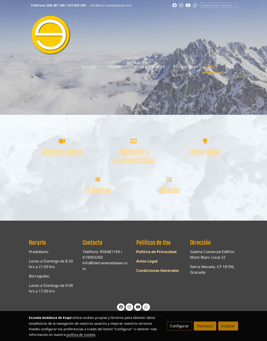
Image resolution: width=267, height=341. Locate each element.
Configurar (179, 325)
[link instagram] (181, 5)
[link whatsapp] (195, 5)
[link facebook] (174, 5)
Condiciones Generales (157, 270)
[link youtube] (188, 5)
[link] (51, 35)
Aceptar (228, 325)
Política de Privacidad (156, 251)
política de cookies (80, 334)
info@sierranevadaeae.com (111, 5)
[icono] (62, 141)
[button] (90, 66)
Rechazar (205, 325)
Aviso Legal (147, 261)
